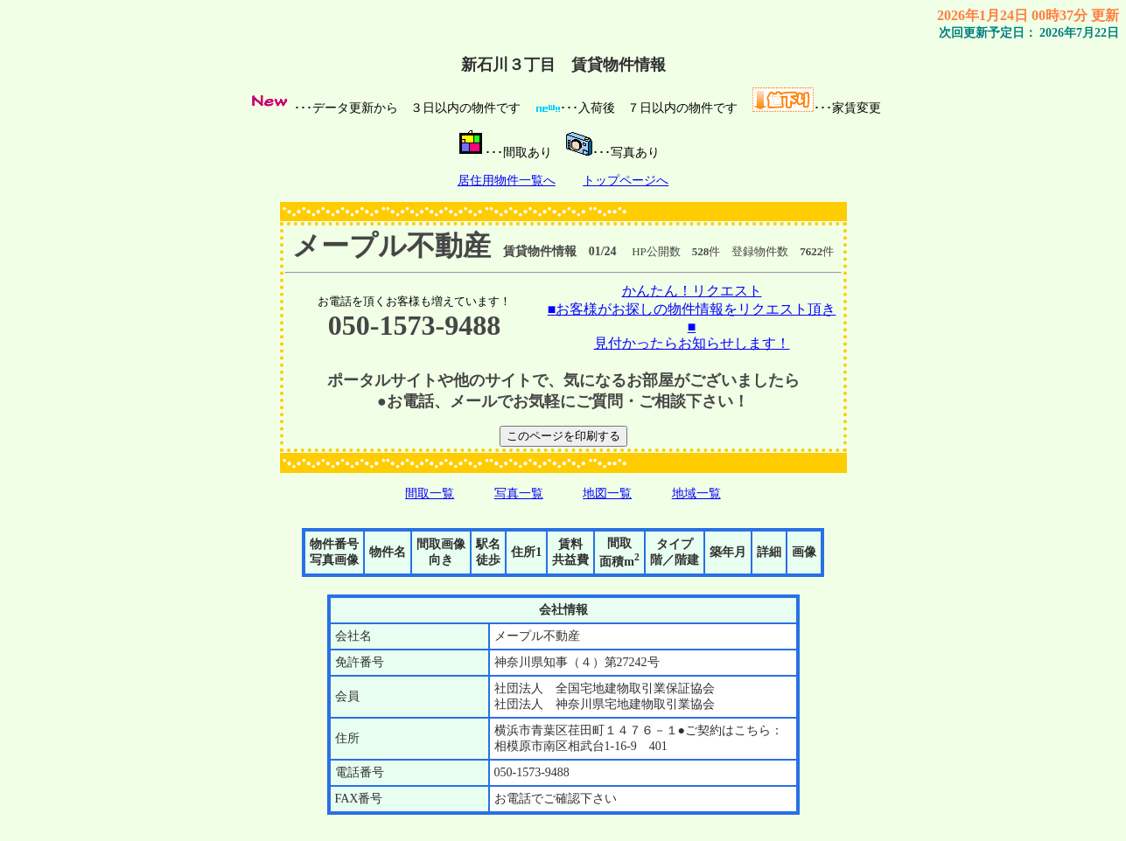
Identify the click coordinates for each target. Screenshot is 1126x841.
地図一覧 (607, 493)
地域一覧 (696, 493)
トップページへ (625, 180)
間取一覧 (429, 493)
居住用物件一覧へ (507, 180)
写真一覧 (518, 493)
